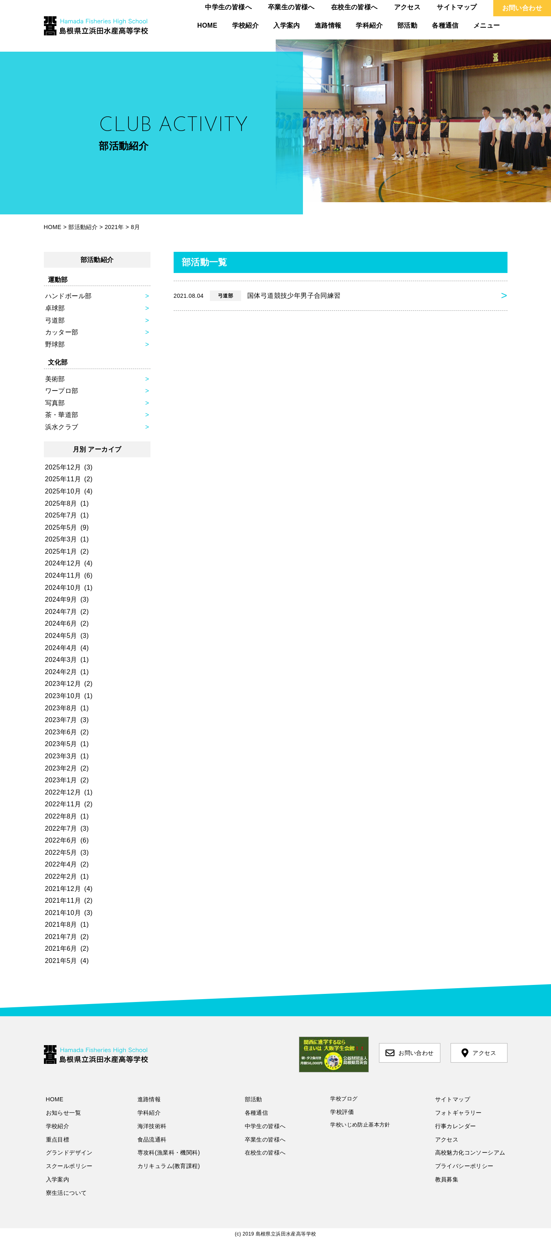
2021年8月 (61, 924)
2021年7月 (61, 936)
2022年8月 (61, 816)
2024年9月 (61, 599)
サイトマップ (457, 7)
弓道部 (55, 320)
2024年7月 (61, 611)
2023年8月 (61, 708)
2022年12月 (63, 792)
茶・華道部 (61, 414)
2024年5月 (61, 635)
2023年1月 (61, 780)
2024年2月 (61, 671)
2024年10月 (63, 587)
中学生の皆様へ (228, 7)
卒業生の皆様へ (291, 7)
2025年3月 (61, 539)
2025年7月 (61, 515)
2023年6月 (61, 732)
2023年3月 (61, 756)
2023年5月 (61, 743)
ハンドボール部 (68, 296)
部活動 (407, 25)
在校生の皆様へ (354, 7)
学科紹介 (369, 25)
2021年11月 (63, 900)
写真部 (55, 403)
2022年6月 (61, 840)
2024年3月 (61, 659)
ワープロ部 (61, 390)
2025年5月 (61, 527)
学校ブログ (343, 1099)
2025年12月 (63, 467)
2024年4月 (61, 647)
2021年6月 (61, 948)
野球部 (55, 344)
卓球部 (55, 308)
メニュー (486, 25)
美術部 (55, 378)
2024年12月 (63, 563)
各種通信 (445, 25)
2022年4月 (61, 864)
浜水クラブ (61, 427)
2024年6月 (61, 623)
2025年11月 (63, 479)
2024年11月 (63, 575)
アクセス (407, 7)
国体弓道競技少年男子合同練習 (257, 295)
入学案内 (286, 25)
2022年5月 (61, 852)
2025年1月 (61, 551)
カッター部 (61, 332)
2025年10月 (63, 491)
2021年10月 (63, 912)
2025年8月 (61, 503)
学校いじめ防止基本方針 (360, 1125)
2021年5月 (61, 960)
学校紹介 (245, 25)
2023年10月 (63, 695)
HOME (207, 25)
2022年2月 (61, 876)
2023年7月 (61, 719)
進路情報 (328, 25)
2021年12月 (63, 888)
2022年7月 (61, 828)
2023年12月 (63, 683)
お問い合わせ (522, 7)
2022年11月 (63, 804)
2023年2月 (61, 768)
